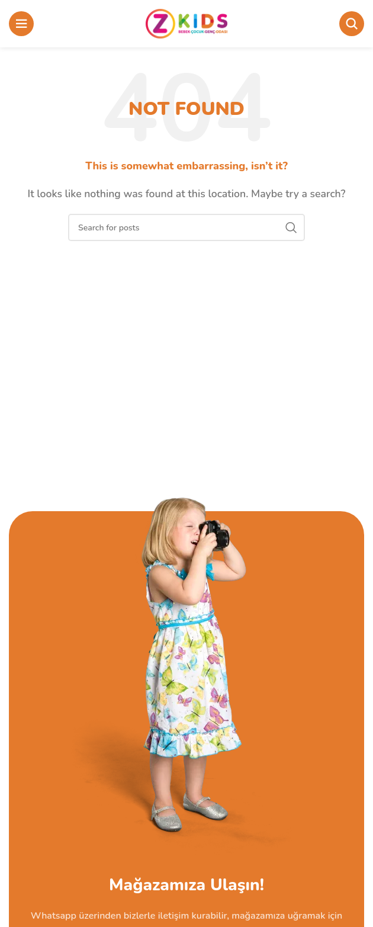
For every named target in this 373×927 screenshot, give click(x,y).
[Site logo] (187, 23)
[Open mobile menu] (21, 24)
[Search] (351, 24)
